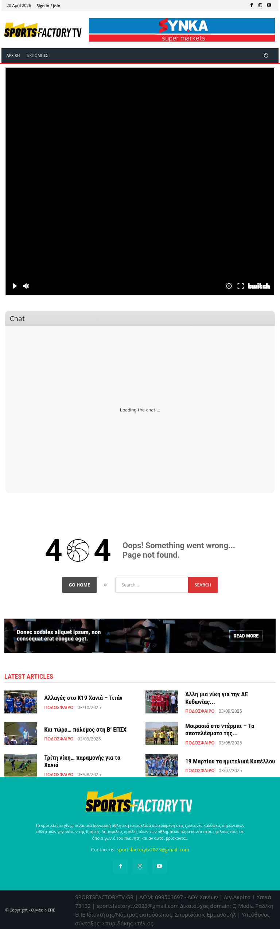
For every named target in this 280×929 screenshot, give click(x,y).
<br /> (140, 181)
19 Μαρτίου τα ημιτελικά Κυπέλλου (230, 760)
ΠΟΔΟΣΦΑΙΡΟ (58, 707)
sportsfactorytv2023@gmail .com (153, 849)
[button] (266, 56)
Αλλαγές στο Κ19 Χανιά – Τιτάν (83, 697)
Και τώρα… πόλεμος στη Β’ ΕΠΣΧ (85, 728)
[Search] (203, 584)
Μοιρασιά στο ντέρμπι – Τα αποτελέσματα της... (219, 728)
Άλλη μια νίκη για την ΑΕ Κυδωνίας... (216, 697)
